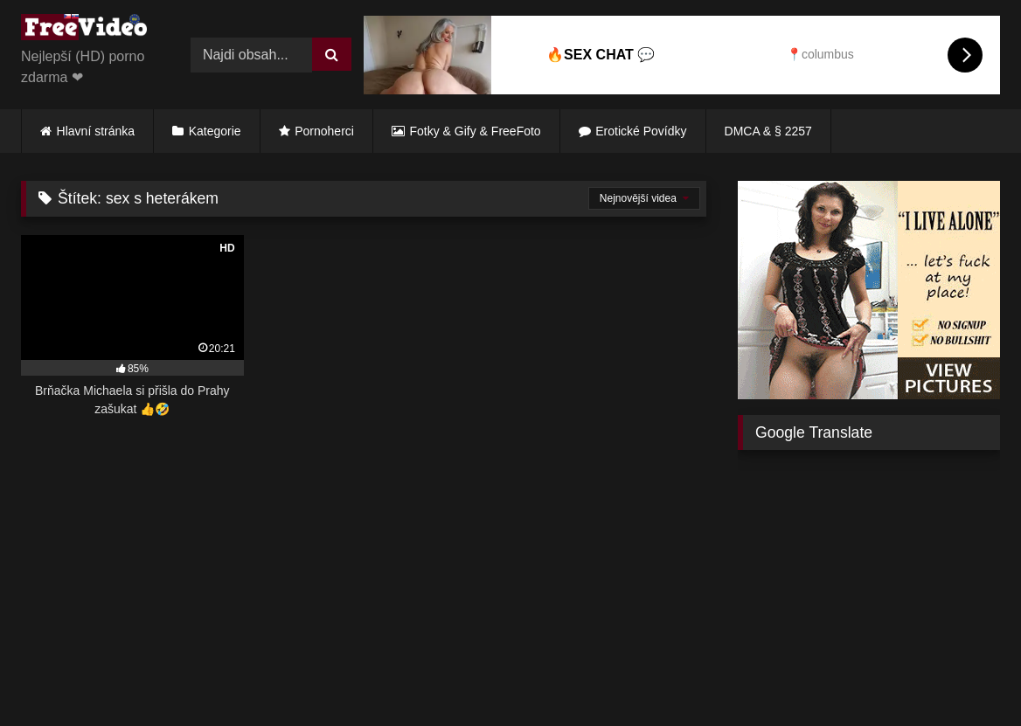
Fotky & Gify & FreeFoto (475, 131)
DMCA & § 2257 (768, 131)
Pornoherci (324, 131)
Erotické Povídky (640, 131)
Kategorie (215, 131)
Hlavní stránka (96, 131)
